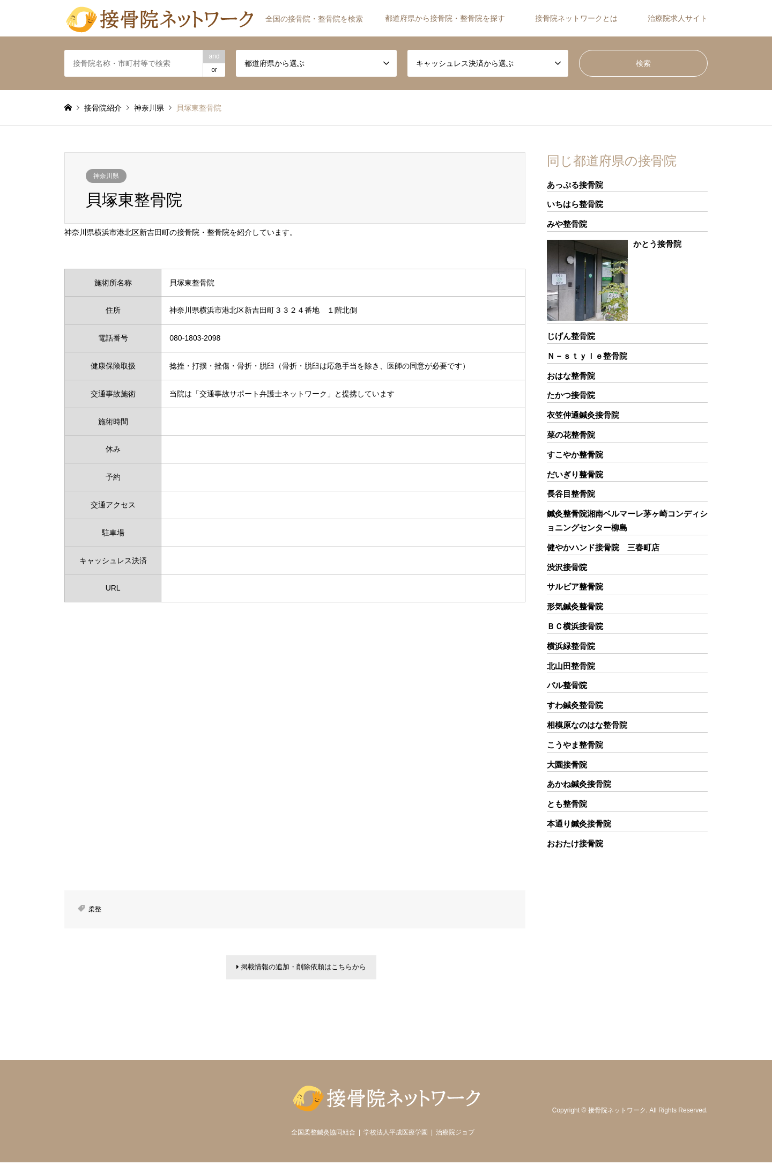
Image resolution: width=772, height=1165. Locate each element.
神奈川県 (106, 176)
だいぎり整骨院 (575, 474)
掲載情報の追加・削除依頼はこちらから (302, 968)
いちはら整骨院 (575, 204)
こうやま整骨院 (575, 744)
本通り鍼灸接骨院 (579, 823)
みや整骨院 (567, 223)
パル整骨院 (567, 685)
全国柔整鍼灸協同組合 (323, 1135)
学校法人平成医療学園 (395, 1135)
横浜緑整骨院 (571, 646)
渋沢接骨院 (567, 567)
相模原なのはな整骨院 (587, 724)
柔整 (94, 909)
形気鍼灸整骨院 (575, 606)
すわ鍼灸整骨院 (575, 705)
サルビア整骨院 (575, 586)
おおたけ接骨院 (575, 843)
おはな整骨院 (571, 375)
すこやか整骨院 (575, 454)
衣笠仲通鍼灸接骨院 (583, 414)
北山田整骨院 (571, 665)
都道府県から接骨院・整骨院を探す (445, 18)
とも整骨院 (567, 803)
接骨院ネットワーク (617, 1113)
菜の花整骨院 (571, 434)
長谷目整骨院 (571, 493)
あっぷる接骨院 (575, 184)
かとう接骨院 (657, 243)
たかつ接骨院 (571, 395)
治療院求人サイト (678, 18)
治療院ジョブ (455, 1135)
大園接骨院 (567, 764)
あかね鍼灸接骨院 (579, 783)
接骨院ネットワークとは (576, 18)
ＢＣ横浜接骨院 (575, 626)
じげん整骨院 (571, 336)
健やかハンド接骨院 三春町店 (603, 547)
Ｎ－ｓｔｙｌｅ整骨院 (587, 355)
